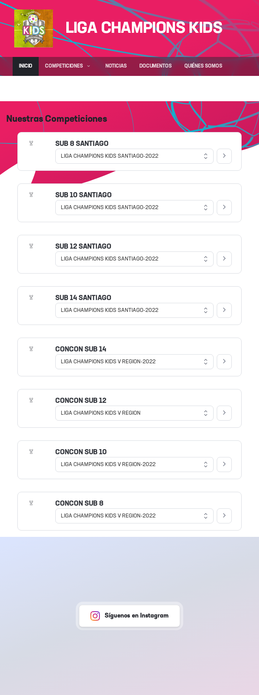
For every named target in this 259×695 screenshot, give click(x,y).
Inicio (25, 66)
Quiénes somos (203, 66)
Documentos (155, 66)
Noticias (116, 66)
